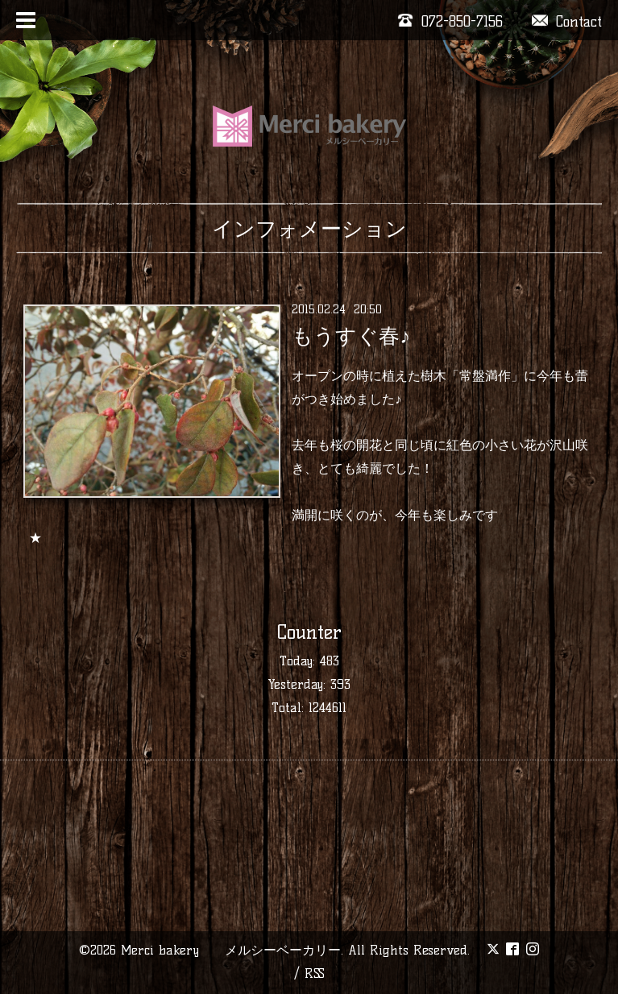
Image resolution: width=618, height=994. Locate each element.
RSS (315, 973)
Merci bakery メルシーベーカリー (231, 950)
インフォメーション (309, 229)
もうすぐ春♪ (351, 336)
